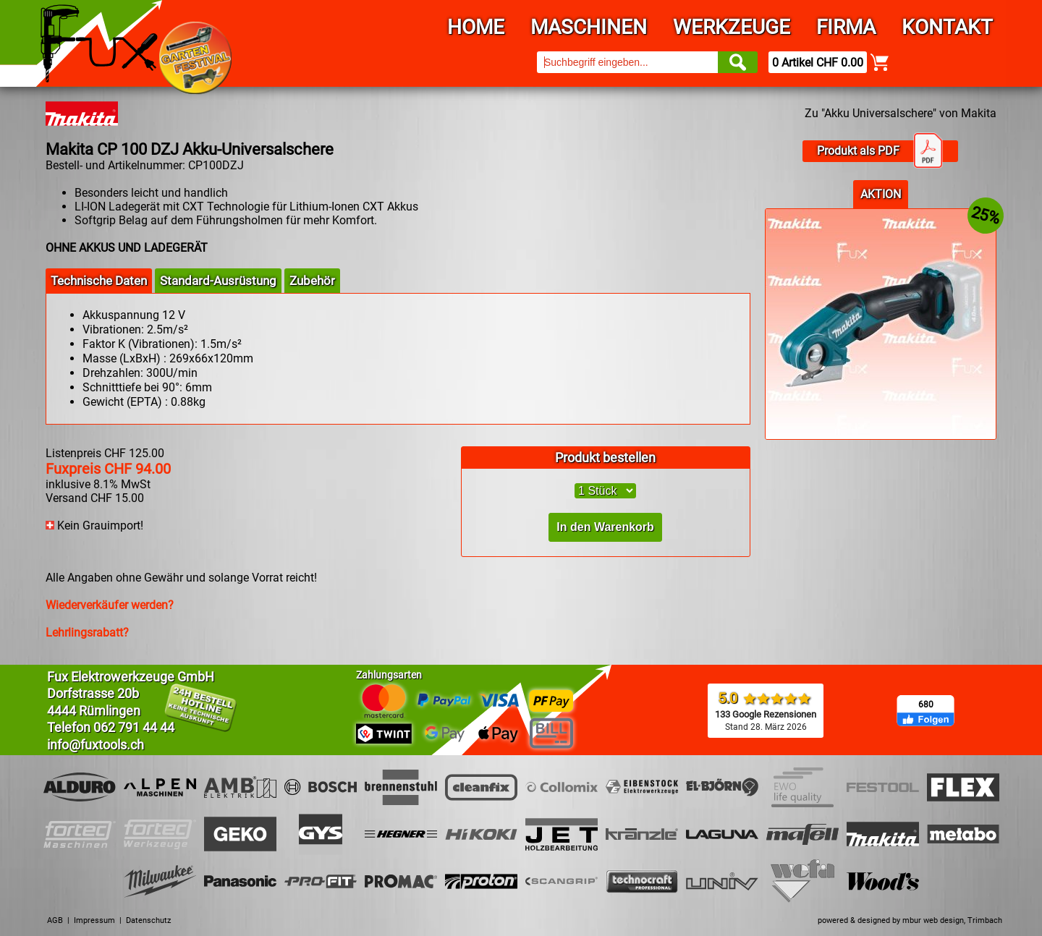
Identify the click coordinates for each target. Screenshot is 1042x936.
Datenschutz (148, 920)
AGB (55, 920)
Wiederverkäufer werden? (110, 605)
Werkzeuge (731, 27)
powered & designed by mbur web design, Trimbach (910, 920)
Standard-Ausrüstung (218, 280)
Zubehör (312, 280)
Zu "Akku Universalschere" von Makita (900, 113)
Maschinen (588, 27)
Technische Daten (99, 280)
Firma (846, 27)
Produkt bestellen (605, 457)
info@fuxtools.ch (95, 744)
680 (925, 704)
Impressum (94, 920)
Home (475, 27)
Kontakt (947, 27)
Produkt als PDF (880, 151)
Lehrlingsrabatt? (87, 632)
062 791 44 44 (133, 727)
